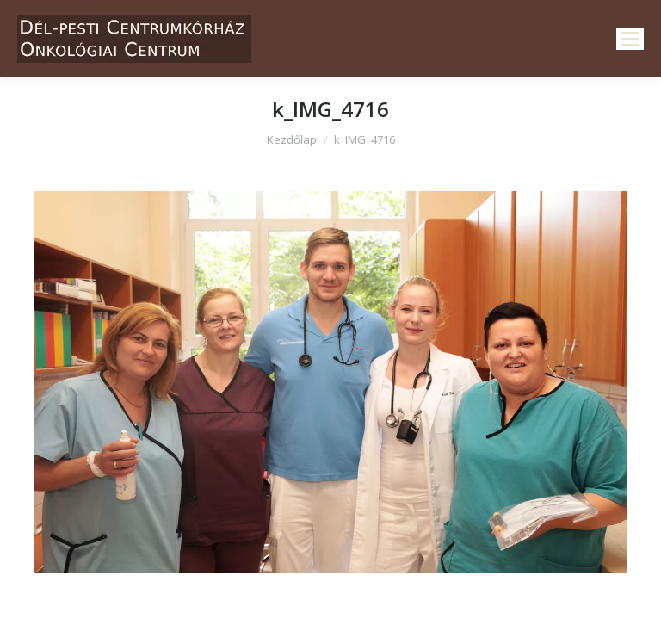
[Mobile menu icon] (630, 39)
